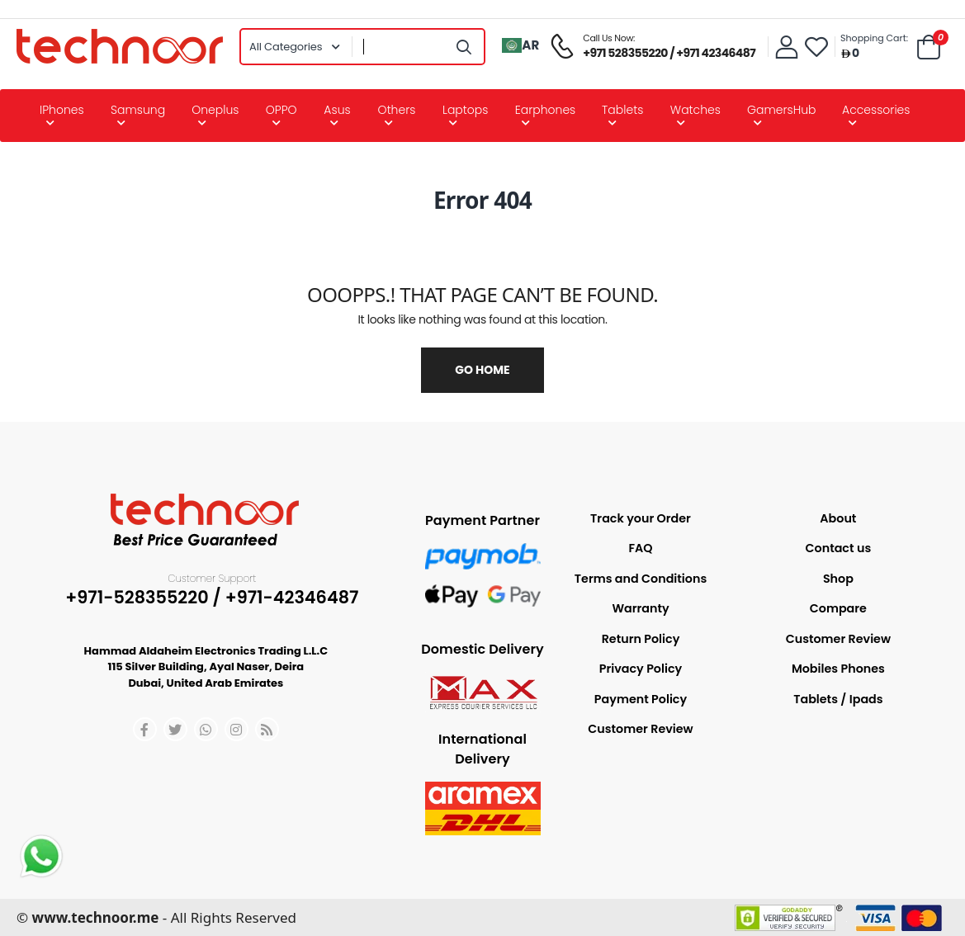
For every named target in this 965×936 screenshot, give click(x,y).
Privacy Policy (640, 668)
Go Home (482, 370)
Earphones (545, 110)
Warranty (640, 608)
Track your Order (640, 518)
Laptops (465, 110)
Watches (695, 110)
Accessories (876, 110)
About (838, 518)
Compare (838, 608)
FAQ (640, 548)
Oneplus (215, 110)
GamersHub (781, 110)
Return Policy (641, 639)
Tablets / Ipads (837, 699)
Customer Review (640, 729)
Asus (337, 110)
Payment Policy (640, 699)
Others (397, 110)
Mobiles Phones (838, 668)
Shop (838, 578)
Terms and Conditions (641, 578)
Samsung (138, 110)
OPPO (281, 110)
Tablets (622, 110)
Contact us (839, 548)
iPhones (62, 110)
